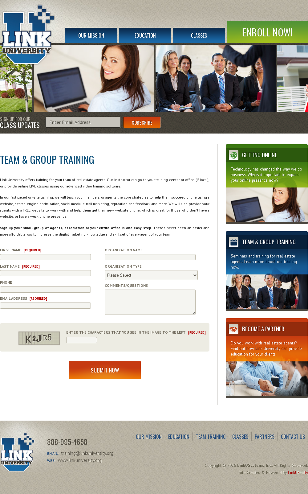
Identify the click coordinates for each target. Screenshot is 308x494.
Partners (264, 436)
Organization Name (124, 250)
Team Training (211, 436)
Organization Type (123, 266)
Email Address (23, 298)
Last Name (20, 266)
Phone (6, 282)
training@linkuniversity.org (87, 453)
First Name (20, 250)
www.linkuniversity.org (80, 460)
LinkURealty (298, 472)
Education (145, 35)
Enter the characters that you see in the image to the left (136, 332)
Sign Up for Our (20, 122)
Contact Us (293, 436)
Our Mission (91, 35)
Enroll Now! (267, 32)
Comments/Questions (126, 285)
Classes (199, 35)
